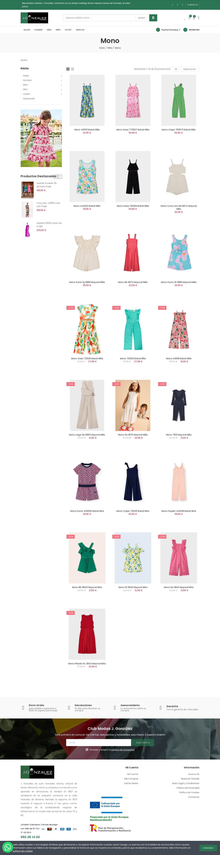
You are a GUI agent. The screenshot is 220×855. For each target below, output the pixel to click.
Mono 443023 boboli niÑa (87, 205)
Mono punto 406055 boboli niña (87, 511)
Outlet (26, 93)
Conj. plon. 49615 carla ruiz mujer (48, 205)
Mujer (26, 75)
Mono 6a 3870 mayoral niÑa (133, 434)
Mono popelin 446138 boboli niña (178, 511)
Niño (25, 89)
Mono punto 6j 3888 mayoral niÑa (87, 282)
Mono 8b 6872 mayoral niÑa (133, 282)
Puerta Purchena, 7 (170, 30)
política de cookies (23, 851)
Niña (25, 84)
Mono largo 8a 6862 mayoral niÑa (87, 434)
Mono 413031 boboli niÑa (87, 129)
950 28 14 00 (30, 837)
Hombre (27, 80)
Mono (141, 17)
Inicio (25, 68)
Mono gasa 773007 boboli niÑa (132, 129)
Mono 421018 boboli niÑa (178, 358)
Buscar (153, 17)
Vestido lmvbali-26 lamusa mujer (47, 185)
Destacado (29, 98)
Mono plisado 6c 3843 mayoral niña (87, 663)
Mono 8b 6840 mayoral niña (87, 587)
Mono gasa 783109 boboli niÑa (133, 205)
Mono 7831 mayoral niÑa (178, 434)
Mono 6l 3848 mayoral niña (133, 587)
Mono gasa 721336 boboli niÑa (87, 358)
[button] (192, 5)
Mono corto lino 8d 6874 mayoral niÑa (179, 207)
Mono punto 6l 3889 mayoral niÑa (178, 282)
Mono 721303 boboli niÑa (133, 358)
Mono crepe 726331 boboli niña (132, 511)
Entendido (208, 847)
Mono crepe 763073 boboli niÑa (179, 129)
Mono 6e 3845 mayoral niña (178, 587)
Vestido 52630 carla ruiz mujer (49, 224)
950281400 (194, 30)
